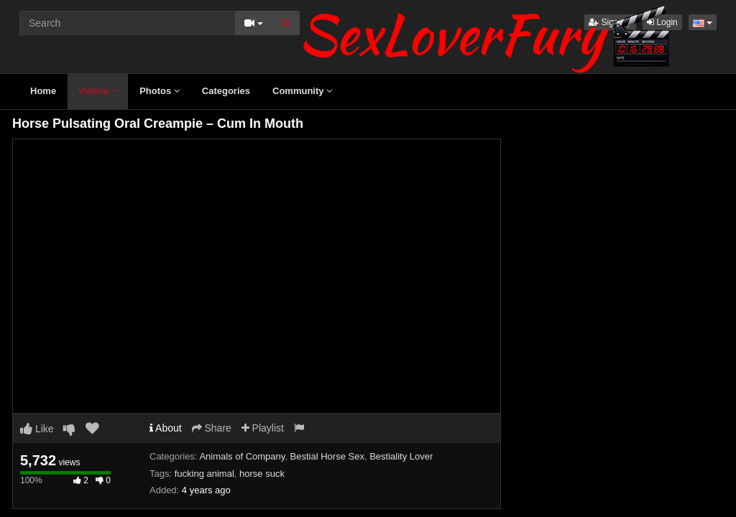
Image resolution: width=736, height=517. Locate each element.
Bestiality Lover (401, 456)
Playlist (263, 428)
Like (37, 428)
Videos (97, 90)
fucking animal (204, 473)
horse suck (262, 473)
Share (211, 428)
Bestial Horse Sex (327, 456)
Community (302, 90)
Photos (159, 90)
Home (43, 90)
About (166, 428)
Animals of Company (242, 456)
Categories (226, 90)
